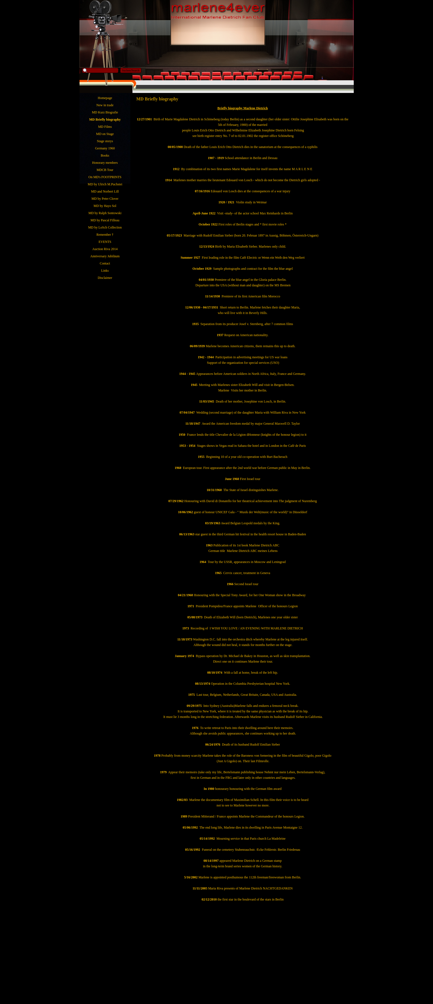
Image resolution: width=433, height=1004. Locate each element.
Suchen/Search (130, 70)
